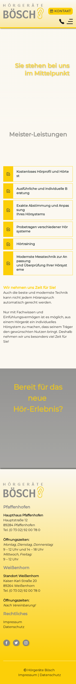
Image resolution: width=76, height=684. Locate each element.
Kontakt (60, 11)
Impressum (12, 622)
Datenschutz (13, 627)
